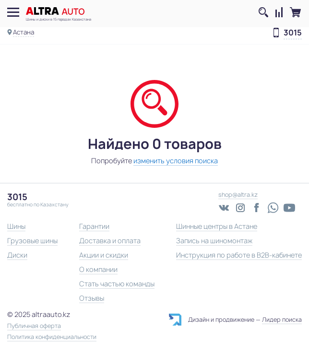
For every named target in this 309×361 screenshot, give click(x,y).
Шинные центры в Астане (216, 226)
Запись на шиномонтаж (214, 240)
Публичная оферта (34, 326)
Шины (16, 226)
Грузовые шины (32, 240)
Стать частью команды (116, 283)
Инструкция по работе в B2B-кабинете (239, 254)
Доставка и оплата (110, 240)
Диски (17, 254)
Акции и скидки (103, 254)
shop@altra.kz (238, 195)
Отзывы (91, 298)
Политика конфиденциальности (51, 337)
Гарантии (94, 226)
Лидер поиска (282, 320)
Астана (23, 32)
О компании (98, 269)
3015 (293, 33)
